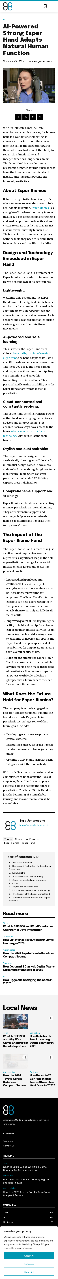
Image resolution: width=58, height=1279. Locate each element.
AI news (19, 839)
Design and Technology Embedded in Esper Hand (30, 868)
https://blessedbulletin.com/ (33, 825)
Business (7, 963)
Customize (29, 1264)
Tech (5, 923)
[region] (29, 1252)
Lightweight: (18, 872)
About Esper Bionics (22, 862)
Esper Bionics (40, 207)
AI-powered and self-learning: (28, 876)
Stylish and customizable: (26, 886)
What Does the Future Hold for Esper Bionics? (29, 899)
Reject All (29, 1272)
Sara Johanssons (42, 61)
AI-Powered (32, 839)
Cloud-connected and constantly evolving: (27, 881)
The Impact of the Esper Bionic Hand (31, 893)
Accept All (29, 1256)
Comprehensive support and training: (31, 890)
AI (5, 19)
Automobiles (9, 950)
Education (8, 936)
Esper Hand (28, 842)
